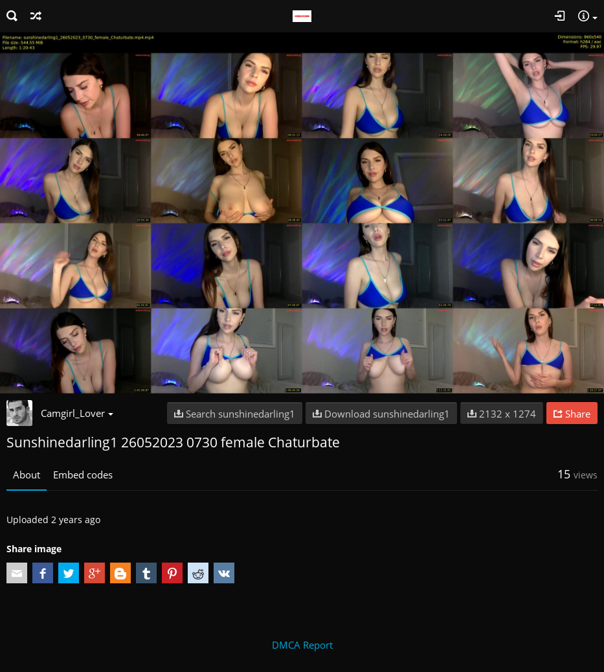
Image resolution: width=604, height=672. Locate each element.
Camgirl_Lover (77, 413)
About (26, 474)
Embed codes (83, 474)
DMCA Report (302, 644)
